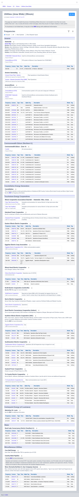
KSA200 (13, 393)
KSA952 (13, 284)
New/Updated (20, 34)
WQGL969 (14, 129)
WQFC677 (14, 420)
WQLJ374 (14, 333)
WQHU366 (14, 433)
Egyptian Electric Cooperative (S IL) (14, 247)
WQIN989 (14, 236)
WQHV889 (14, 440)
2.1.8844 (5, 495)
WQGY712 (14, 484)
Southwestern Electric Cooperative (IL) (15, 344)
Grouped (8, 34)
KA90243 (14, 362)
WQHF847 (14, 134)
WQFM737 (14, 418)
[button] (77, 2)
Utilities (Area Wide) (26, 6)
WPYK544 (14, 365)
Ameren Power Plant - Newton (13, 75)
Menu (71, 14)
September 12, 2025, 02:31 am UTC (17, 17)
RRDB (4, 6)
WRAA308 (14, 260)
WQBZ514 (14, 105)
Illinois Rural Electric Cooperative (13, 273)
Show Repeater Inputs (32, 34)
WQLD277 (14, 435)
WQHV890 (14, 443)
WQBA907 (14, 122)
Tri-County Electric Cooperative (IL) (14, 380)
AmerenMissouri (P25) (11, 60)
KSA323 (13, 353)
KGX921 (13, 479)
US (13, 6)
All (13, 34)
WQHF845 (14, 136)
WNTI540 (14, 115)
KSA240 (13, 388)
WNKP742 (14, 228)
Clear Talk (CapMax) (10, 206)
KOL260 (13, 338)
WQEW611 (14, 281)
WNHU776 (14, 476)
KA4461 (13, 181)
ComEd (7, 149)
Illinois (17, 6)
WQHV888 (14, 438)
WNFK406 (14, 255)
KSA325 (13, 357)
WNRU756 (14, 157)
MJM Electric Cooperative (12, 293)
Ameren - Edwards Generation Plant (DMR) (16, 79)
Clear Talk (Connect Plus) (11, 202)
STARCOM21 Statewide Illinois (13, 56)
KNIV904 (14, 360)
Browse (9, 6)
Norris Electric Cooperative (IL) (13, 304)
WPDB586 (14, 110)
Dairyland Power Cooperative (12, 218)
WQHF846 (14, 124)
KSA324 (13, 355)
